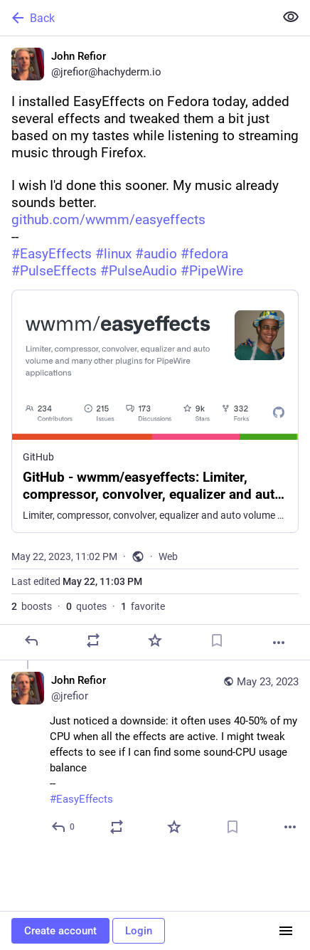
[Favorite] (155, 640)
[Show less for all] (291, 17)
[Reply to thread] (64, 826)
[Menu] (286, 931)
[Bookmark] (216, 640)
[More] (278, 642)
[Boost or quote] (93, 640)
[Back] (136, 18)
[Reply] (31, 640)
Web (168, 556)
